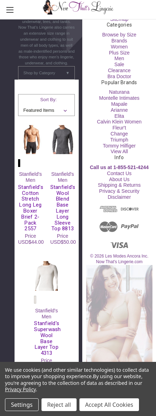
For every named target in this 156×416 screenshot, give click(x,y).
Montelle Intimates (119, 98)
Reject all (59, 405)
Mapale (119, 104)
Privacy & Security (119, 191)
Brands (119, 41)
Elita (119, 116)
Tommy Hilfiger (119, 146)
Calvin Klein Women (119, 122)
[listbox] (46, 110)
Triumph (119, 140)
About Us (119, 179)
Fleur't (119, 128)
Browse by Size (119, 34)
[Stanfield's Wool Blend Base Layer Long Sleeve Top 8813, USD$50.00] (62, 139)
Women (119, 47)
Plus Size (119, 53)
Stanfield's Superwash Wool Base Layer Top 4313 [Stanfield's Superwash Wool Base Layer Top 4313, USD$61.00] (46, 338)
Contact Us (119, 173)
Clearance (119, 70)
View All (119, 151)
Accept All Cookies (109, 405)
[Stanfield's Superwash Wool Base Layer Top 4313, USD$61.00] (46, 276)
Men (119, 58)
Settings (22, 405)
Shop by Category (46, 73)
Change (119, 134)
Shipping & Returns (119, 185)
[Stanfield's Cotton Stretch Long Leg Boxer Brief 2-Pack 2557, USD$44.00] (30, 139)
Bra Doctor (119, 76)
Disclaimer (119, 197)
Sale (119, 64)
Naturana (119, 92)
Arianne (119, 110)
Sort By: (48, 99)
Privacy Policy (20, 389)
